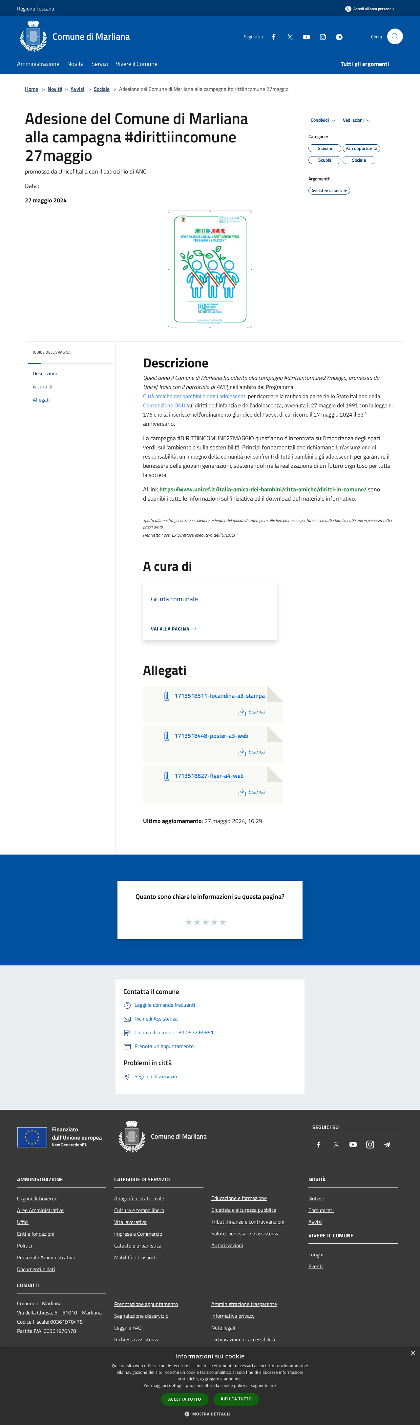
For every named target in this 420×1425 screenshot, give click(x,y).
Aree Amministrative (40, 1210)
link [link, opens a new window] (273, 1385)
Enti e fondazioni (35, 1234)
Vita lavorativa (130, 1222)
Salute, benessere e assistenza (245, 1233)
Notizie (316, 1198)
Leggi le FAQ (128, 1328)
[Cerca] (395, 36)
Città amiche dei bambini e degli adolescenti (195, 396)
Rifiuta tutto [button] (236, 1399)
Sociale (102, 89)
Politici (24, 1245)
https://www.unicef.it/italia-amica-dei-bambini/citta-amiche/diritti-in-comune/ (263, 489)
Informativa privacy (233, 1316)
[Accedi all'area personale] (370, 8)
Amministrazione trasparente (244, 1304)
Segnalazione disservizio (141, 1316)
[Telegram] (336, 36)
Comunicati (321, 1210)
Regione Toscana (35, 8)
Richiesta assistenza (136, 1339)
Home (31, 89)
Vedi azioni (357, 120)
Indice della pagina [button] (52, 352)
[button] (210, 1414)
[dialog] (210, 1386)
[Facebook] (271, 36)
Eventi (315, 1266)
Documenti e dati (36, 1269)
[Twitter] (287, 36)
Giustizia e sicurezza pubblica (243, 1210)
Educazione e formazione (239, 1198)
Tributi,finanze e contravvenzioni (247, 1222)
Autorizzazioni (227, 1245)
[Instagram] (320, 36)
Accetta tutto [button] (184, 1399)
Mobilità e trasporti (135, 1257)
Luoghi (316, 1254)
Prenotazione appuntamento (146, 1304)
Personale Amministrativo (46, 1257)
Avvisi (77, 89)
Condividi (324, 120)
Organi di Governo (37, 1198)
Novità (55, 89)
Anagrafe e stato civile (139, 1198)
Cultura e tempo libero (139, 1210)
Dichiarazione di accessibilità (243, 1339)
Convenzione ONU (164, 405)
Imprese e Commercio (138, 1234)
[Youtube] (303, 36)
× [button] (412, 1353)
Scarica (251, 711)
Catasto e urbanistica (137, 1245)
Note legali (223, 1328)
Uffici (23, 1222)
